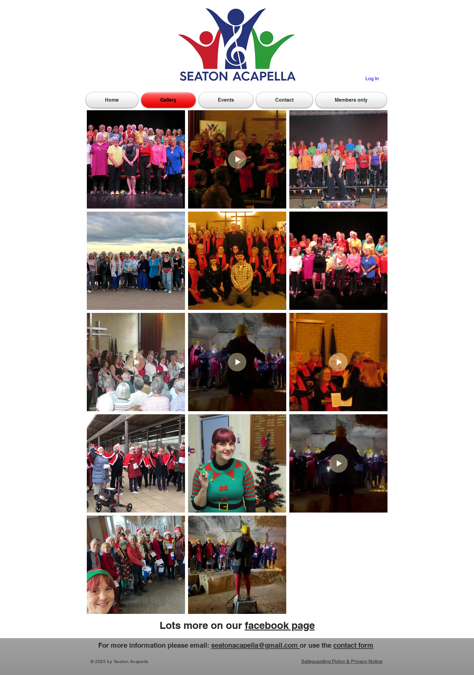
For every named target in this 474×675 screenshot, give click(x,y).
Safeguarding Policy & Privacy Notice (342, 661)
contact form (353, 645)
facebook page (280, 625)
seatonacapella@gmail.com (255, 645)
